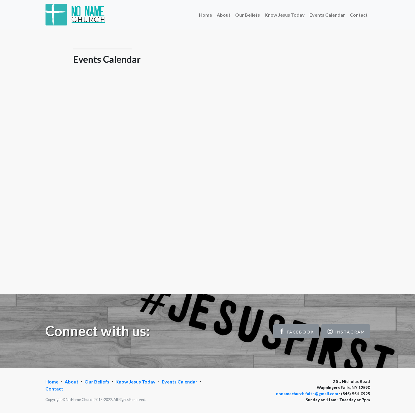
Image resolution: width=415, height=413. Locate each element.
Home (205, 15)
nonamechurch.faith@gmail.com (307, 393)
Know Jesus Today (285, 15)
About (223, 15)
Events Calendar (327, 15)
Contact (359, 15)
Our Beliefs (247, 15)
